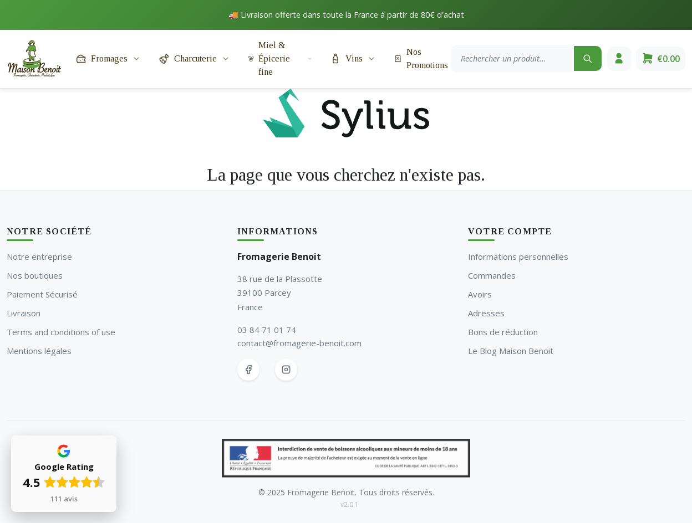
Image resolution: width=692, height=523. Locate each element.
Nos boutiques (35, 275)
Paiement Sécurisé (42, 294)
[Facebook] (248, 369)
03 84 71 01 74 (266, 329)
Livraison (23, 313)
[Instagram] (286, 369)
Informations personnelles (518, 256)
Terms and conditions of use (61, 331)
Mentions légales (39, 350)
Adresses (486, 313)
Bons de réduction (503, 331)
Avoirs (480, 294)
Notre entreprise (39, 256)
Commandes (492, 275)
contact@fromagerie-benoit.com (299, 342)
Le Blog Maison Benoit (510, 350)
